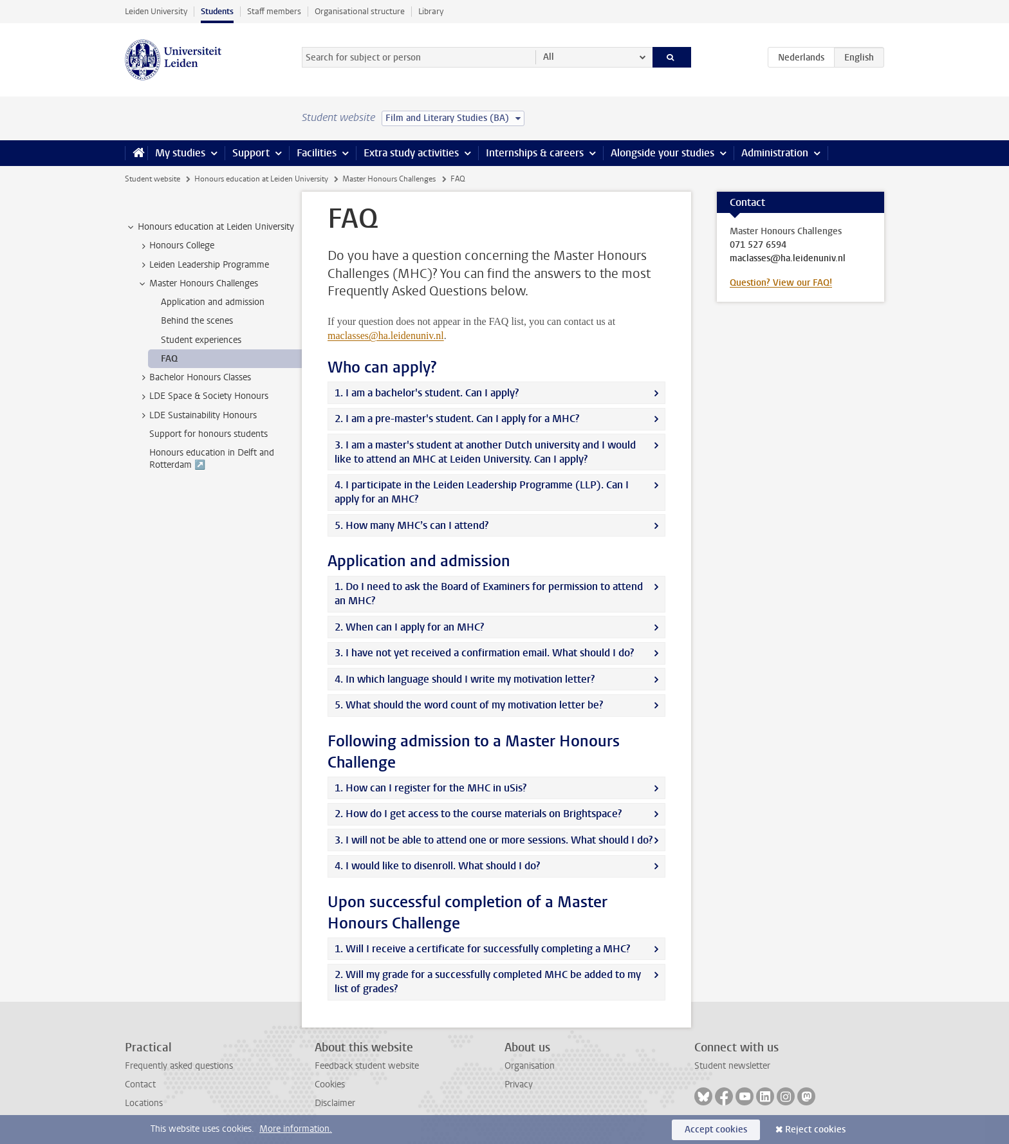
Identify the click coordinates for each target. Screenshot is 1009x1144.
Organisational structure (360, 11)
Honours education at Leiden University (261, 179)
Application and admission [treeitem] (212, 302)
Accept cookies (716, 1129)
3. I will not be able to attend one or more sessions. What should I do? (494, 840)
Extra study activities (411, 153)
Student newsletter (732, 1066)
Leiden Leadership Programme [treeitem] (203, 265)
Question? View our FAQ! (781, 283)
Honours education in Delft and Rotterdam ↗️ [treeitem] (211, 459)
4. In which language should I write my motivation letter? (465, 679)
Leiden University (156, 11)
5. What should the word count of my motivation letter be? (469, 705)
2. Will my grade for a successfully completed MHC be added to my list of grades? (488, 981)
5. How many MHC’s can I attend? (411, 525)
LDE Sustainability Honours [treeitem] (197, 415)
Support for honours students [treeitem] (208, 434)
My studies (180, 153)
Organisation (529, 1066)
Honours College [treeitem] (175, 245)
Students (217, 11)
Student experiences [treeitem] (201, 340)
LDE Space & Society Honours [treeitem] (202, 396)
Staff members (274, 11)
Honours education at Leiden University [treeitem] (209, 227)
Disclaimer (335, 1103)
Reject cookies (815, 1129)
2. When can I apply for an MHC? (409, 627)
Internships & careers (535, 153)
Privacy (518, 1084)
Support (251, 153)
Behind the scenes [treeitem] (197, 321)
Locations (144, 1103)
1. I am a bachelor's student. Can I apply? (427, 393)
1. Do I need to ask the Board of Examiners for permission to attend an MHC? (489, 593)
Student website (152, 179)
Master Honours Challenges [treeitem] (197, 283)
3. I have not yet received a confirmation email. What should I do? (484, 653)
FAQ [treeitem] (169, 359)
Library (430, 11)
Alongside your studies (662, 153)
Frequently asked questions (179, 1066)
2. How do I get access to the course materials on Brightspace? (478, 813)
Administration (774, 153)
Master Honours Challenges (389, 179)
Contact (140, 1084)
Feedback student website (367, 1066)
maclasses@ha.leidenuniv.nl (386, 335)
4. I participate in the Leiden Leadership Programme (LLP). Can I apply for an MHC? (482, 492)
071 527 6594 (758, 245)
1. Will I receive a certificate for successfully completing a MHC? (482, 948)
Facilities (317, 153)
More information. (295, 1129)
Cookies (330, 1084)
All (548, 57)
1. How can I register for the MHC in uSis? (430, 788)
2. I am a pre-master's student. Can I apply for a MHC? (457, 418)
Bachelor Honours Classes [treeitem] (194, 377)
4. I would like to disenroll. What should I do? (437, 865)
